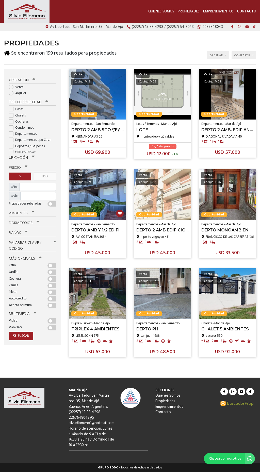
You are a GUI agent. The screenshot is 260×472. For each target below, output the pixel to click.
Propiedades (189, 11)
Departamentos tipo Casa (31, 139)
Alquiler (19, 92)
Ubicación (22, 157)
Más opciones (25, 258)
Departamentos (24, 132)
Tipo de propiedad (28, 101)
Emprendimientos (218, 11)
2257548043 (81, 418)
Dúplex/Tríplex (24, 151)
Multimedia (22, 313)
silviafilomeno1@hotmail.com (91, 423)
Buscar (21, 335)
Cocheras (20, 120)
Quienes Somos (161, 11)
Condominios (23, 126)
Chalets (19, 114)
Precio (18, 167)
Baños (18, 232)
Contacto (246, 11)
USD (45, 175)
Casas (18, 108)
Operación (22, 79)
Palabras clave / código (32, 245)
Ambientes (21, 212)
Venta (18, 86)
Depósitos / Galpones (28, 145)
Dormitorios (24, 222)
